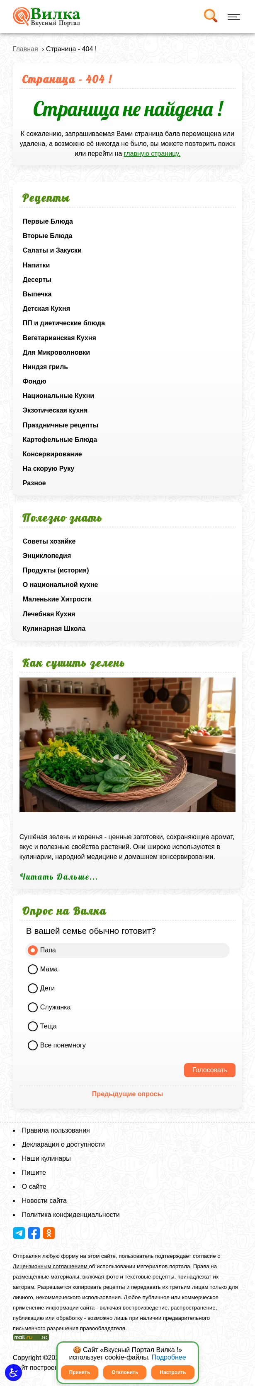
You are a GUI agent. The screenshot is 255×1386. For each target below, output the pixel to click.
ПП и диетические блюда (64, 323)
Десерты (37, 279)
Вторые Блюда (48, 235)
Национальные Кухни (58, 395)
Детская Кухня (46, 308)
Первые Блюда (48, 221)
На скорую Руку (48, 468)
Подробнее (169, 1357)
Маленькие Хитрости (57, 599)
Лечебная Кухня (49, 614)
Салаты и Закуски (52, 250)
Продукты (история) (56, 570)
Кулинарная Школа (54, 628)
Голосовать (209, 1069)
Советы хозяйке (49, 541)
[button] (13, 1372)
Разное (34, 483)
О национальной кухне (60, 584)
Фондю (34, 381)
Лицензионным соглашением (51, 1266)
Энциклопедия (47, 555)
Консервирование (52, 454)
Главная (25, 48)
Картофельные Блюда (60, 439)
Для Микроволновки (56, 352)
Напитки (36, 265)
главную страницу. (152, 153)
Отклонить (125, 1372)
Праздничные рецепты (61, 425)
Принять (79, 1372)
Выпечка (37, 294)
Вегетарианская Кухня (59, 337)
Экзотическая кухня (55, 410)
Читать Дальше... (58, 877)
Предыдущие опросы (127, 1093)
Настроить (173, 1372)
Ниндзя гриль (45, 366)
